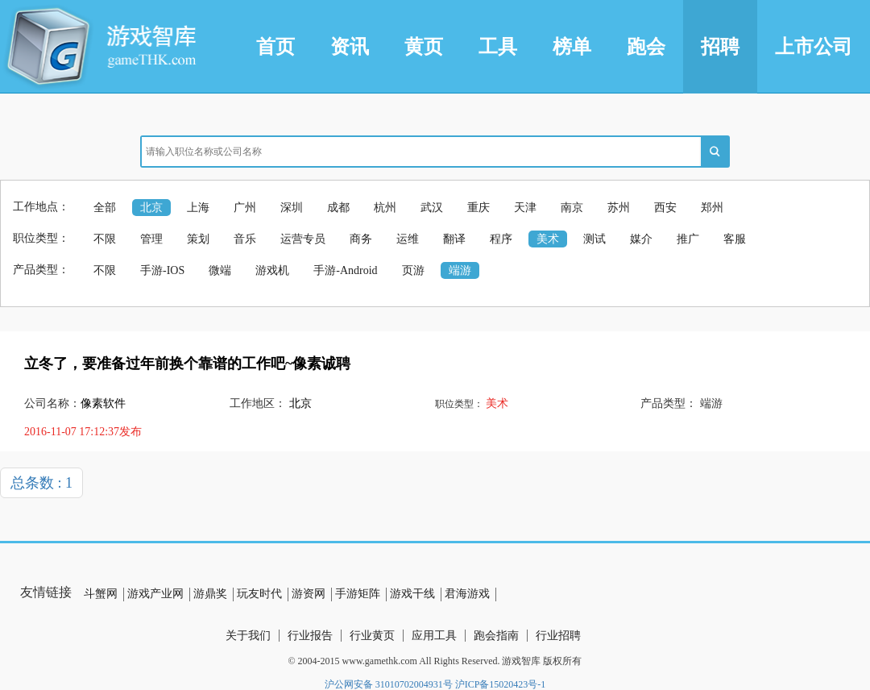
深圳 (291, 208)
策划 (198, 239)
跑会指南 (496, 636)
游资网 (308, 594)
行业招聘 (558, 636)
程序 (501, 239)
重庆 (478, 208)
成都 (338, 208)
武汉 (431, 208)
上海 (198, 208)
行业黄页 (372, 636)
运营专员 (302, 239)
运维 (407, 239)
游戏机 (272, 270)
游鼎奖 (210, 594)
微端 (220, 270)
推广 (688, 239)
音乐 (245, 239)
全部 (104, 208)
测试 (594, 239)
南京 (572, 208)
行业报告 (310, 636)
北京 (151, 208)
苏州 (618, 208)
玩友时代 (259, 594)
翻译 (454, 239)
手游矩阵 (357, 594)
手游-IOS (162, 270)
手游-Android (345, 270)
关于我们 (248, 636)
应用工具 (434, 636)
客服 (734, 239)
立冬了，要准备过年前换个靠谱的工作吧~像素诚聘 (187, 363)
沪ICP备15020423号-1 (500, 684)
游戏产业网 (155, 594)
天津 (525, 208)
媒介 (641, 239)
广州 (245, 208)
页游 (413, 270)
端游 (460, 270)
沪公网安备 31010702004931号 (389, 684)
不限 (104, 239)
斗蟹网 (101, 594)
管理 (151, 239)
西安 (665, 208)
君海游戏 (467, 594)
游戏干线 (412, 594)
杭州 (385, 208)
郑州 (712, 208)
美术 (547, 239)
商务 (361, 239)
